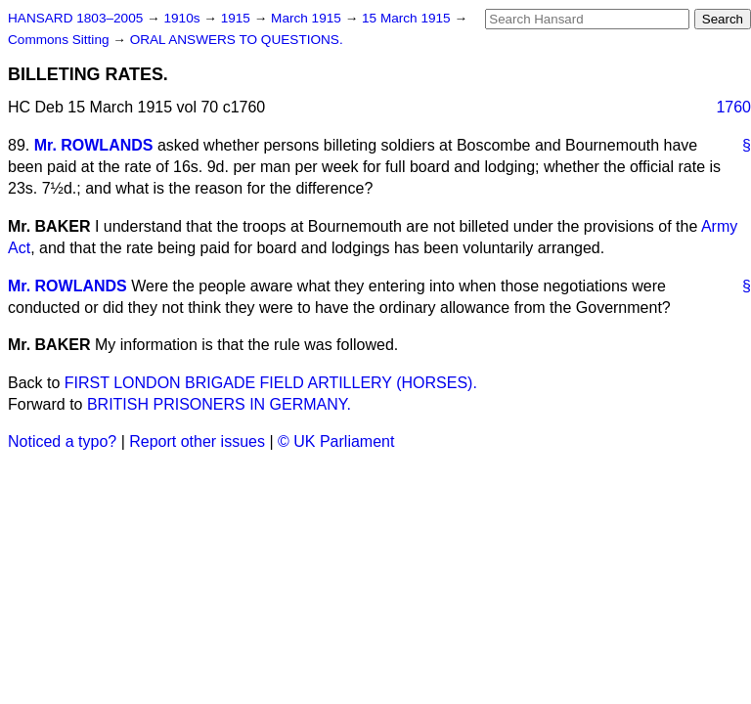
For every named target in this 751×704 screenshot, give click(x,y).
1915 (237, 18)
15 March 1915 (408, 18)
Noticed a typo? (62, 441)
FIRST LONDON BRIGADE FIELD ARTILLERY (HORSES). (271, 382)
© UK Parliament (336, 441)
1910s (183, 18)
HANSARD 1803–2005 (75, 18)
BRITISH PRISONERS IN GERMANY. (219, 404)
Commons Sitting (60, 39)
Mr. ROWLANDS (94, 145)
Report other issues (197, 441)
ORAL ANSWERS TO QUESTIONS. (236, 39)
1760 (733, 107)
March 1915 (308, 18)
